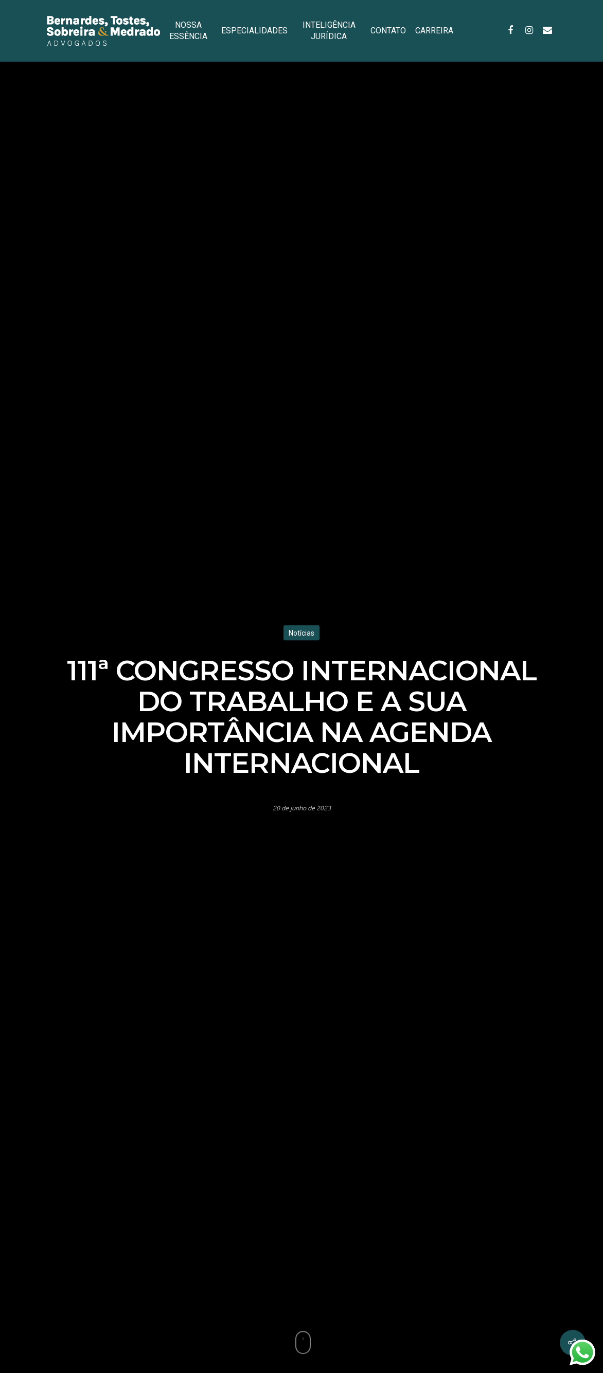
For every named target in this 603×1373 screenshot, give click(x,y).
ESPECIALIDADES (254, 30)
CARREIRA (434, 30)
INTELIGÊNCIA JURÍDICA (329, 30)
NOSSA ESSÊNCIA (188, 30)
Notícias (301, 632)
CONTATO (388, 30)
